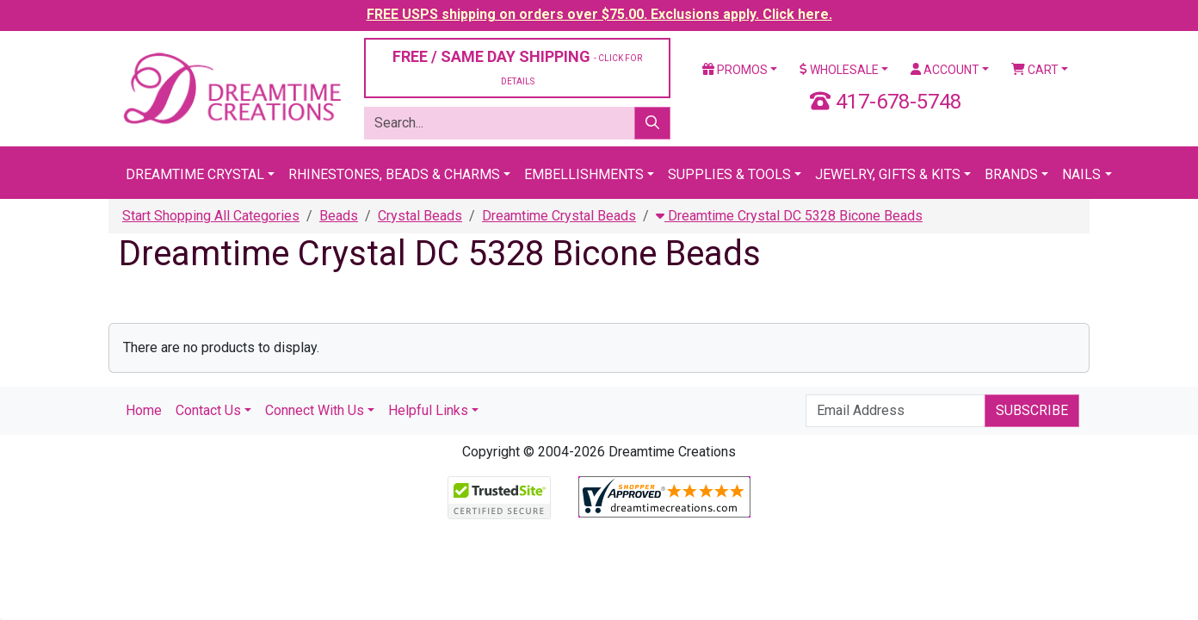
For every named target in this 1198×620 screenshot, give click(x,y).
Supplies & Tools (729, 174)
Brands (1011, 174)
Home (144, 410)
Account (945, 70)
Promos (735, 70)
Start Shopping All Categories (211, 216)
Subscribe (1032, 410)
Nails (1081, 174)
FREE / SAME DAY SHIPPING (517, 66)
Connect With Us (314, 410)
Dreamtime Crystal (195, 174)
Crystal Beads (420, 216)
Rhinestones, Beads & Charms (394, 174)
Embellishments (584, 174)
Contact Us (208, 410)
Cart (1035, 70)
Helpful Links (428, 410)
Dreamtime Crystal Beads (559, 216)
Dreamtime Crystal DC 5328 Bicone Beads (789, 216)
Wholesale (839, 70)
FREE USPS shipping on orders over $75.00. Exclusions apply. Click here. (599, 14)
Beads (338, 216)
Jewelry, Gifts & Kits (887, 174)
